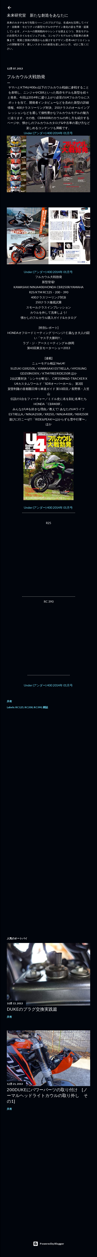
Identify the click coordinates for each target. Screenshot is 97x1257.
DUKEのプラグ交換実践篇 (32, 1009)
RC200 (29, 707)
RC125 (19, 707)
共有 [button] (9, 701)
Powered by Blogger (48, 1243)
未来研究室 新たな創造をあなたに (37, 15)
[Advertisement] (48, 769)
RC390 (38, 707)
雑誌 (45, 707)
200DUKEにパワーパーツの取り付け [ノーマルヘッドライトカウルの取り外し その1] (47, 1095)
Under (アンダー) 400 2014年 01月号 (48, 133)
